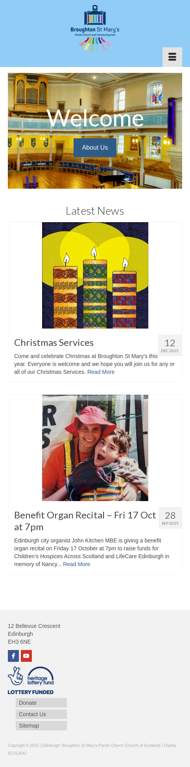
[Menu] (172, 57)
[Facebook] (13, 656)
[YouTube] (26, 656)
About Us (95, 147)
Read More (100, 372)
